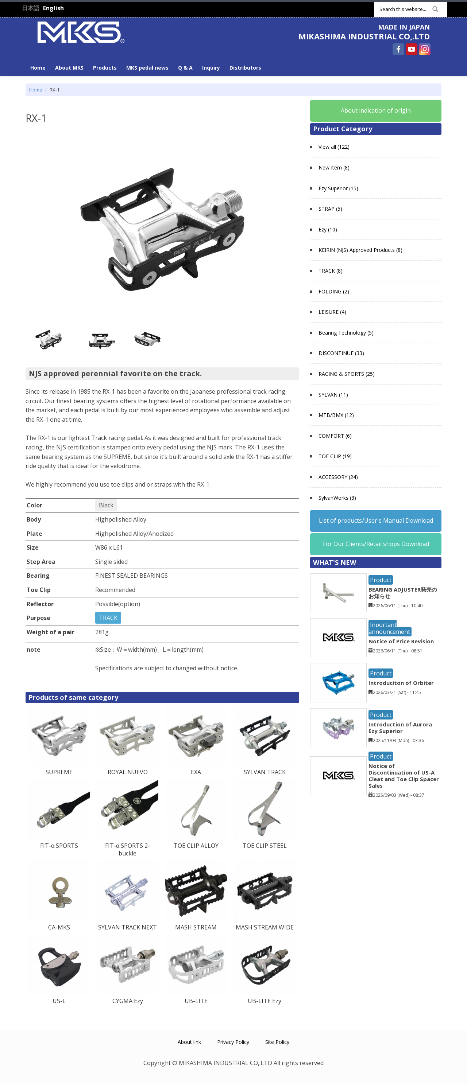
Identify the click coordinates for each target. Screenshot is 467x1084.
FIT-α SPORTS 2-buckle (127, 849)
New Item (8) (334, 167)
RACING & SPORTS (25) (347, 373)
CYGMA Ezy (127, 1001)
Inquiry (211, 67)
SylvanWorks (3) (337, 497)
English (53, 8)
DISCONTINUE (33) (341, 353)
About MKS (69, 67)
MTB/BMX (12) (336, 415)
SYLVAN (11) (333, 394)
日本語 (30, 8)
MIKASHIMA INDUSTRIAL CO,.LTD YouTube (411, 49)
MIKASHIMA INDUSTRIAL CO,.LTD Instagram (425, 49)
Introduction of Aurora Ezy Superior (400, 727)
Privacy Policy (233, 1041)
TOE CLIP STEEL (265, 846)
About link (189, 1041)
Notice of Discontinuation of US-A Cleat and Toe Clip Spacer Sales (403, 775)
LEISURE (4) (332, 311)
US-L (59, 1001)
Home (38, 67)
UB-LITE (196, 1001)
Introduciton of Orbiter (401, 682)
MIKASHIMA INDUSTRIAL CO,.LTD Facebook (398, 49)
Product (380, 580)
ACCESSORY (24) (338, 476)
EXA (196, 772)
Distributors (245, 67)
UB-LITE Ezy (264, 1001)
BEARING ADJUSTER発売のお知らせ (402, 593)
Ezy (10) (328, 229)
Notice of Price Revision (401, 641)
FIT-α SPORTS (59, 846)
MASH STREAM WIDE (265, 927)
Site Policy (277, 1041)
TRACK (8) (331, 270)
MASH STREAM (196, 927)
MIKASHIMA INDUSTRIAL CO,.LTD (364, 36)
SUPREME (59, 772)
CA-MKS (59, 927)
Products (105, 67)
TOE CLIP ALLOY (196, 846)
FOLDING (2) (334, 291)
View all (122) (334, 146)
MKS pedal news (147, 67)
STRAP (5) (330, 208)
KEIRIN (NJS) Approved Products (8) (360, 249)
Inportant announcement (389, 628)
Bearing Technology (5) (346, 332)
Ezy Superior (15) (338, 188)
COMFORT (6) (335, 435)
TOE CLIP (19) (335, 456)
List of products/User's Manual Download (376, 520)
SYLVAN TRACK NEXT (127, 927)
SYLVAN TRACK (265, 772)
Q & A (185, 67)
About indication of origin (376, 110)
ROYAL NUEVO (128, 772)
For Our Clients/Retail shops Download (376, 544)
